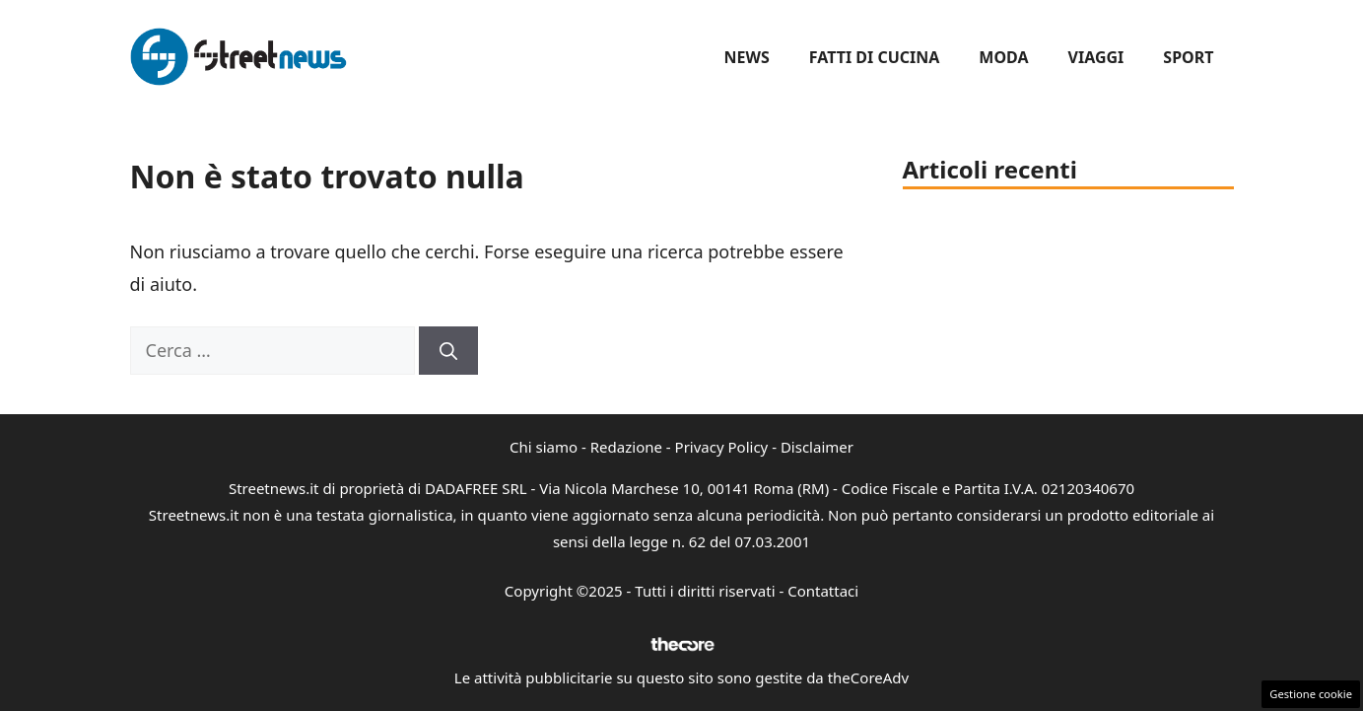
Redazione (626, 447)
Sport (1188, 57)
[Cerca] (448, 350)
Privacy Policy (722, 447)
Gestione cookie (1310, 693)
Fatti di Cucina (874, 57)
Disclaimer (817, 447)
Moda (1003, 57)
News (746, 57)
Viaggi (1096, 57)
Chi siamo (544, 447)
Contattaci (822, 591)
